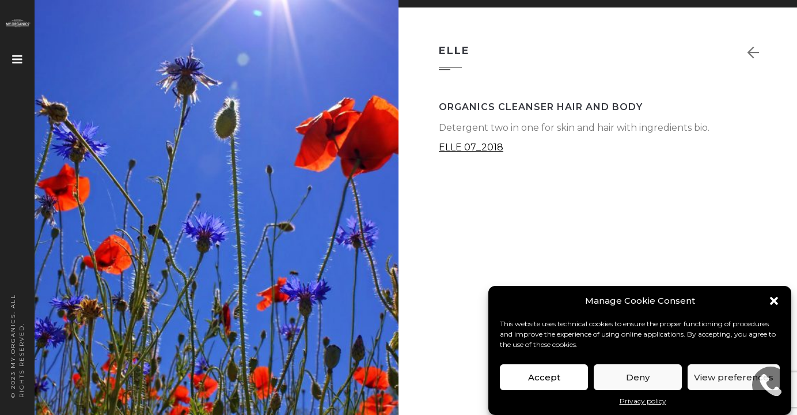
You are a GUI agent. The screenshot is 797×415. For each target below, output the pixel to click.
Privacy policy (643, 401)
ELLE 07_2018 (471, 147)
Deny (638, 377)
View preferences (733, 377)
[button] (774, 301)
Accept (544, 377)
